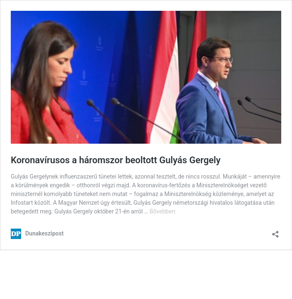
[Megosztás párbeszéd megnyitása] (275, 231)
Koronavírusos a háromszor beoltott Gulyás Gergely (115, 160)
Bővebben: (163, 211)
